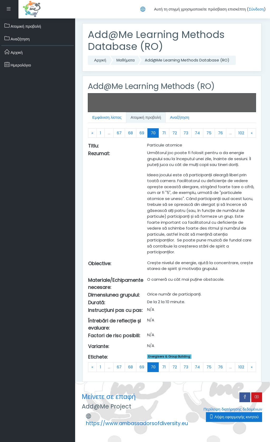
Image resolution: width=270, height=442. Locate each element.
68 (130, 133)
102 (241, 133)
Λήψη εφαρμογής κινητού (234, 417)
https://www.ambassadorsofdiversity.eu (137, 423)
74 (197, 133)
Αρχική (100, 60)
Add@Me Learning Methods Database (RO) (187, 60)
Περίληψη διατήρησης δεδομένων (233, 409)
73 (186, 133)
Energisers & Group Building (169, 356)
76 (220, 133)
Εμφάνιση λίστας (107, 117)
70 (155, 133)
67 (119, 133)
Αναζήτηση (179, 117)
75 (208, 133)
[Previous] (92, 133)
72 (174, 133)
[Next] (251, 133)
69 (141, 133)
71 (164, 133)
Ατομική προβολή (146, 117)
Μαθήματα (125, 60)
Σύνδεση (256, 9)
